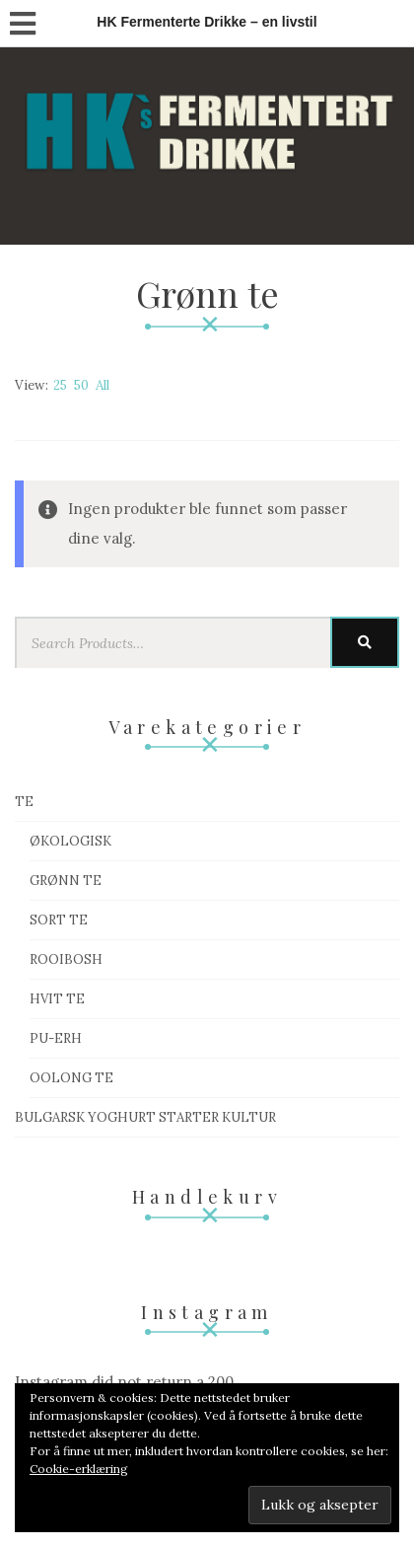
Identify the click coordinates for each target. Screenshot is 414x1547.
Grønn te (66, 880)
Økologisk (70, 841)
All (102, 385)
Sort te (59, 920)
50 (81, 385)
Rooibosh (66, 959)
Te (24, 801)
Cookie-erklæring (79, 1468)
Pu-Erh (56, 1038)
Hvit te (57, 999)
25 (60, 385)
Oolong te (71, 1077)
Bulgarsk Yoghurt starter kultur (145, 1117)
